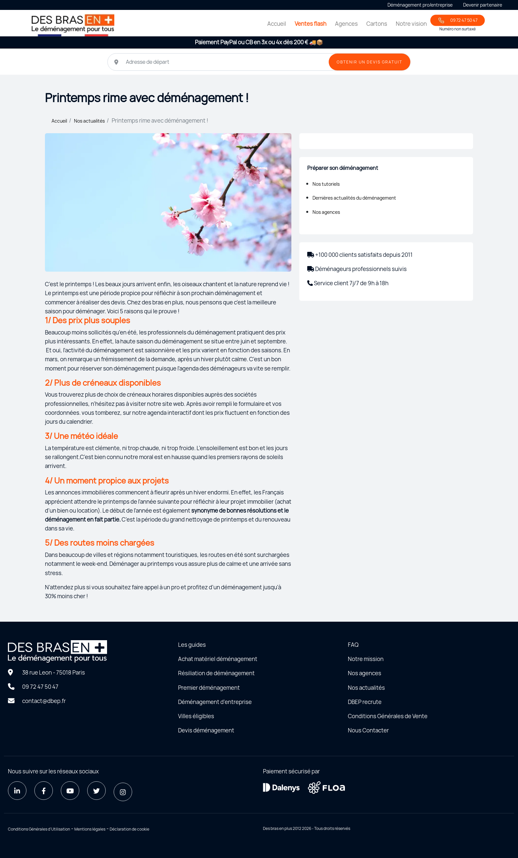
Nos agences (326, 212)
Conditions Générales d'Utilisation (39, 829)
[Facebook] (43, 790)
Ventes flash (310, 23)
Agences (346, 23)
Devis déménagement (206, 730)
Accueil (276, 23)
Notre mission (366, 659)
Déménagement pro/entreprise (420, 5)
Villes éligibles (196, 716)
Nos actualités (89, 121)
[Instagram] (123, 792)
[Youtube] (70, 790)
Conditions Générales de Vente (387, 716)
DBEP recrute (365, 702)
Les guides (192, 644)
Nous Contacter (368, 730)
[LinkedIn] (17, 790)
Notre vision (411, 23)
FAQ (353, 644)
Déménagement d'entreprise (215, 702)
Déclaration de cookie (129, 829)
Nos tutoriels (326, 184)
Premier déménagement (209, 687)
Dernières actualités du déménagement (354, 198)
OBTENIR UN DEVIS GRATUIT (369, 62)
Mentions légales (89, 829)
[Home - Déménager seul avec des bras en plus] (73, 24)
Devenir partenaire (482, 5)
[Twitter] (96, 790)
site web (173, 404)
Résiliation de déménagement (216, 673)
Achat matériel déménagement (217, 659)
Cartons (376, 23)
